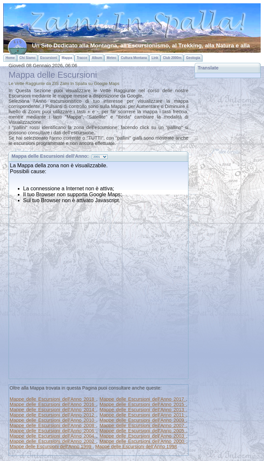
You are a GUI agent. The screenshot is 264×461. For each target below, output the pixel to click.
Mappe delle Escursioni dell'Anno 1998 (136, 446)
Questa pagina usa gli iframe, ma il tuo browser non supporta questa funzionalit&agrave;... (98, 270)
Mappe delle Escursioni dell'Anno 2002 (53, 441)
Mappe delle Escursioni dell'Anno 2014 (53, 409)
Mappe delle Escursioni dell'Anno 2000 (143, 441)
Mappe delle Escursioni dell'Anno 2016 (53, 404)
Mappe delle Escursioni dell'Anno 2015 (143, 404)
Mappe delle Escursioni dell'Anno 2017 (143, 399)
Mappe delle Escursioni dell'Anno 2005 (143, 430)
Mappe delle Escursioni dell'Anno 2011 (143, 415)
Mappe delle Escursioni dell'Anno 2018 (53, 399)
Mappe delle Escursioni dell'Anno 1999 (51, 446)
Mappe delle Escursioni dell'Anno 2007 (143, 425)
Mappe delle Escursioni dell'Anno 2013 (143, 409)
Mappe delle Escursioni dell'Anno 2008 (53, 425)
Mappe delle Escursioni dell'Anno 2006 (53, 430)
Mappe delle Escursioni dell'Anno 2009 (143, 420)
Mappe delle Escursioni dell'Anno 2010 (53, 420)
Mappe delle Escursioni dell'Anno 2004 (53, 436)
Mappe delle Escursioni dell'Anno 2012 (53, 415)
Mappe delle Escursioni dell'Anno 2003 (143, 436)
